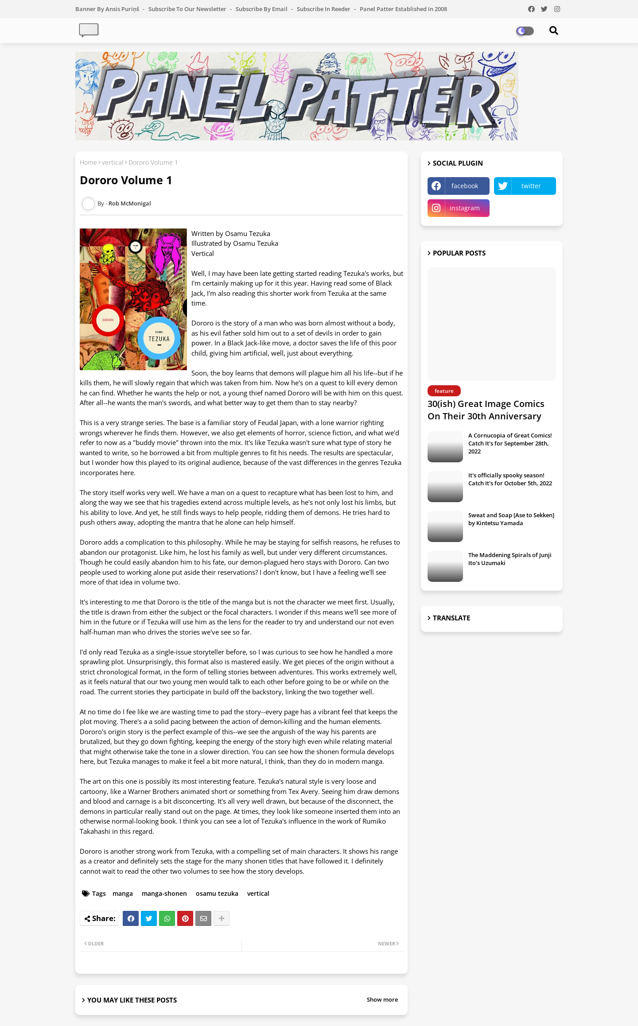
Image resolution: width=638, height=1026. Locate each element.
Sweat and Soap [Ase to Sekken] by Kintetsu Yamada (511, 519)
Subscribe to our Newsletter (188, 9)
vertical (113, 162)
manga (123, 893)
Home (88, 162)
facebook (464, 186)
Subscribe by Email (262, 9)
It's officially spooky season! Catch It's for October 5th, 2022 (510, 479)
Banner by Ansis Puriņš (107, 9)
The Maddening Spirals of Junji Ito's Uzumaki (510, 559)
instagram (465, 208)
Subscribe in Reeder (324, 9)
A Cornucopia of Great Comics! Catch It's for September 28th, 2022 (510, 443)
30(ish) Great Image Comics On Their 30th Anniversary (486, 410)
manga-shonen (164, 893)
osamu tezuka (217, 893)
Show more (382, 999)
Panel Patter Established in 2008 (403, 9)
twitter (531, 186)
